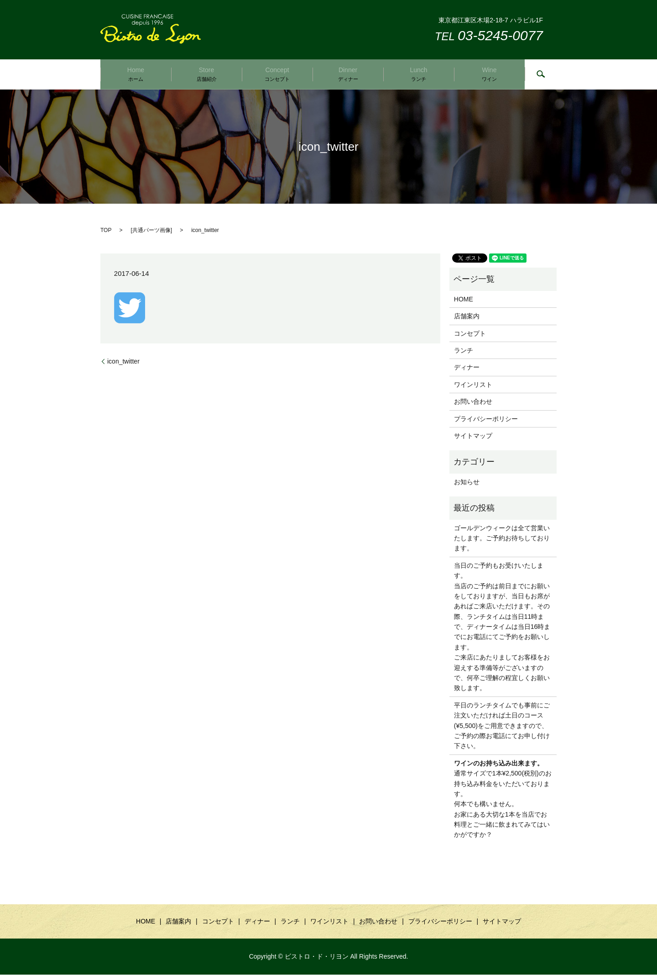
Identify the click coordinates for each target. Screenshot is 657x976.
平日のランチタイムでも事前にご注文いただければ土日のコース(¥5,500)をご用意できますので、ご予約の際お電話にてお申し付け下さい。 (502, 727)
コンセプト (470, 334)
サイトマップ (473, 437)
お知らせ (467, 483)
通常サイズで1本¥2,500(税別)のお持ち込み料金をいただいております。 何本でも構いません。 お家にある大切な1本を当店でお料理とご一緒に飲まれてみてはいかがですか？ (503, 800)
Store (207, 74)
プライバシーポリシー (486, 419)
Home (135, 74)
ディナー (467, 368)
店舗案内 (467, 317)
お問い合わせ (473, 402)
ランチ (463, 351)
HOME (463, 300)
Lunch (418, 74)
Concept (277, 74)
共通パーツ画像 (151, 231)
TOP (105, 231)
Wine (489, 74)
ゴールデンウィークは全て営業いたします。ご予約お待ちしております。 (502, 539)
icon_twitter (123, 362)
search (541, 75)
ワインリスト (473, 386)
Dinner (348, 74)
